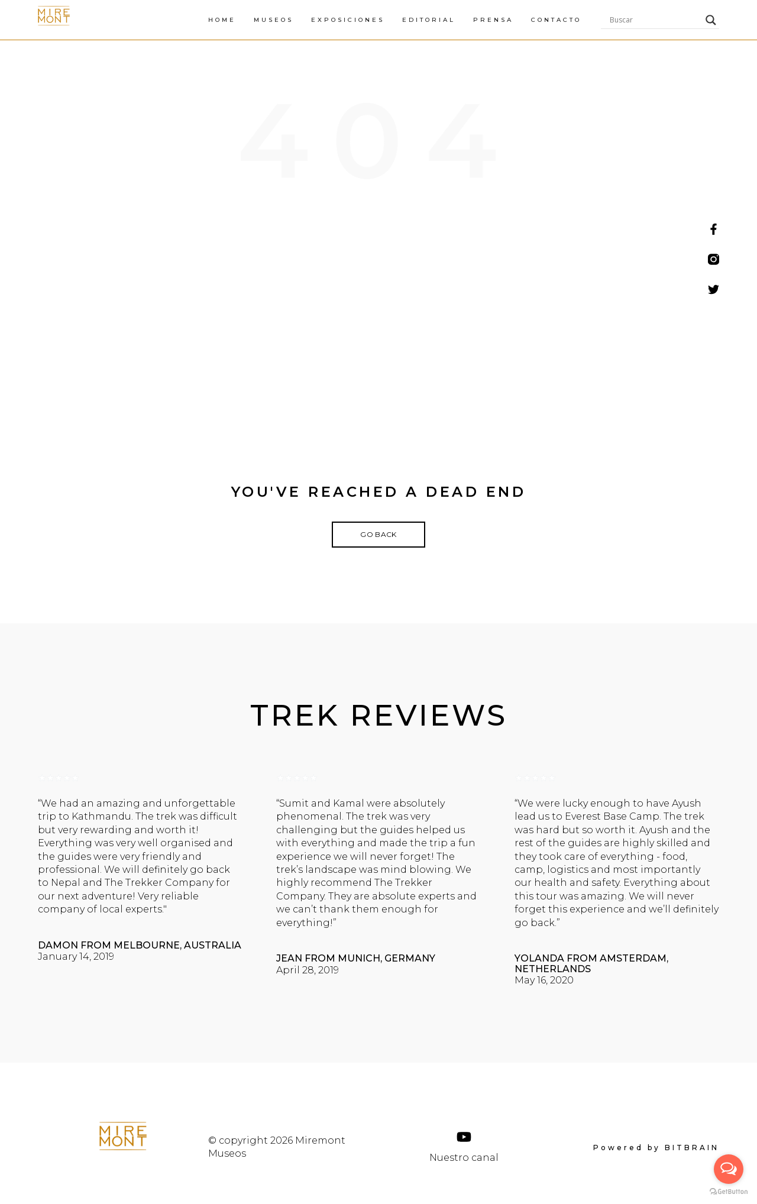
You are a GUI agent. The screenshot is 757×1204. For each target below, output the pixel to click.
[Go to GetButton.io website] (729, 1192)
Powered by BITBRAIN (656, 1148)
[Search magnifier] (711, 20)
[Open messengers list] (728, 1169)
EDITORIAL (543, 20)
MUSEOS (388, 20)
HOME (337, 20)
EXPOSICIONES (462, 20)
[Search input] (655, 20)
